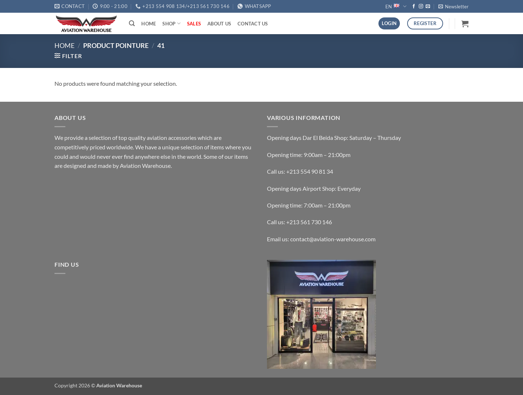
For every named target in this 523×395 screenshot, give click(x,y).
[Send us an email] (428, 6)
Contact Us (253, 24)
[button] (453, 6)
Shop (171, 23)
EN (395, 6)
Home (148, 24)
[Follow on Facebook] (413, 6)
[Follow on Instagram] (421, 6)
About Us (219, 24)
